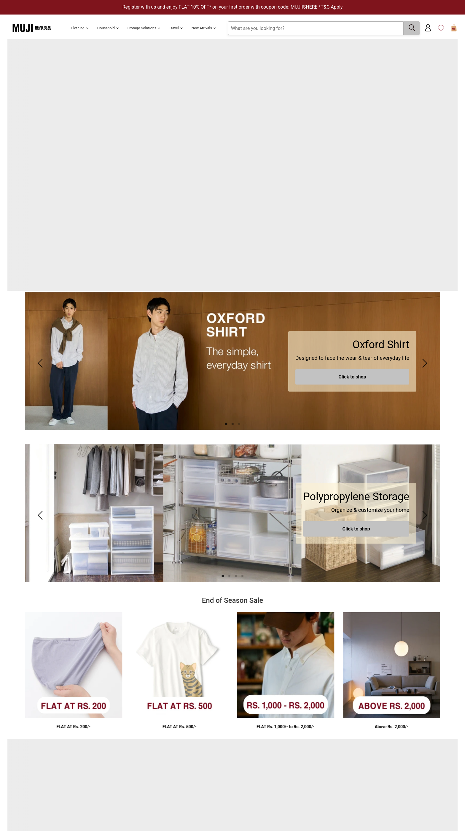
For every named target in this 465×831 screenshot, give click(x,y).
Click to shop (352, 377)
